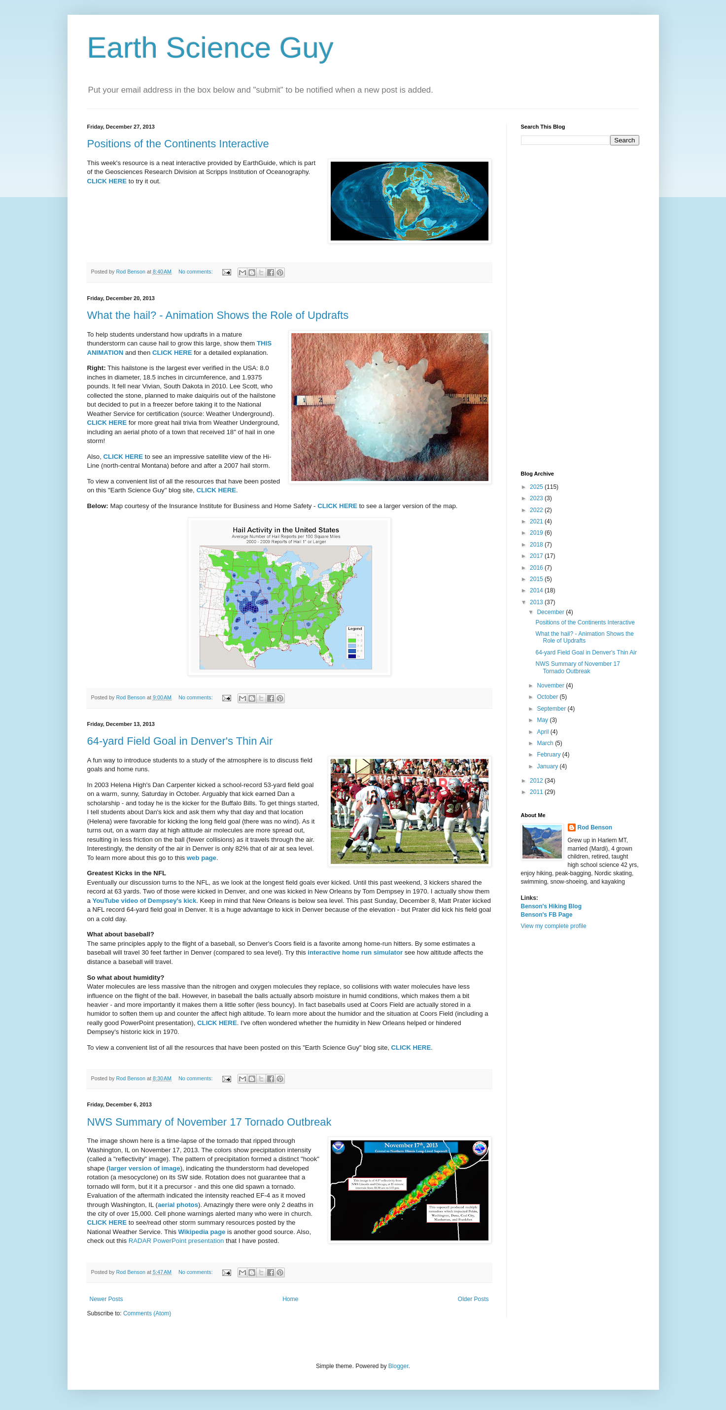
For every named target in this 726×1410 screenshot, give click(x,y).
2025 (537, 486)
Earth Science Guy (210, 47)
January (548, 766)
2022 (537, 510)
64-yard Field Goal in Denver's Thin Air (180, 741)
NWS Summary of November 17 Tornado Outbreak (209, 1122)
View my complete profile (554, 926)
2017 (537, 555)
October (548, 696)
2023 (537, 498)
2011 (537, 792)
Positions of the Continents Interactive (178, 144)
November (551, 685)
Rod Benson (595, 827)
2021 (537, 521)
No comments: (196, 272)
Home (290, 1299)
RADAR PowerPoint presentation (176, 1240)
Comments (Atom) (147, 1313)
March (546, 743)
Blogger (398, 1366)
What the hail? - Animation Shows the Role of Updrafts (218, 315)
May (543, 720)
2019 (537, 532)
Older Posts (473, 1299)
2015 (537, 579)
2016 (537, 567)
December (551, 612)
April (543, 731)
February (549, 754)
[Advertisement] (580, 308)
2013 (537, 602)
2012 (537, 780)
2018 (537, 544)
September (552, 708)
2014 (537, 590)
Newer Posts (106, 1299)
